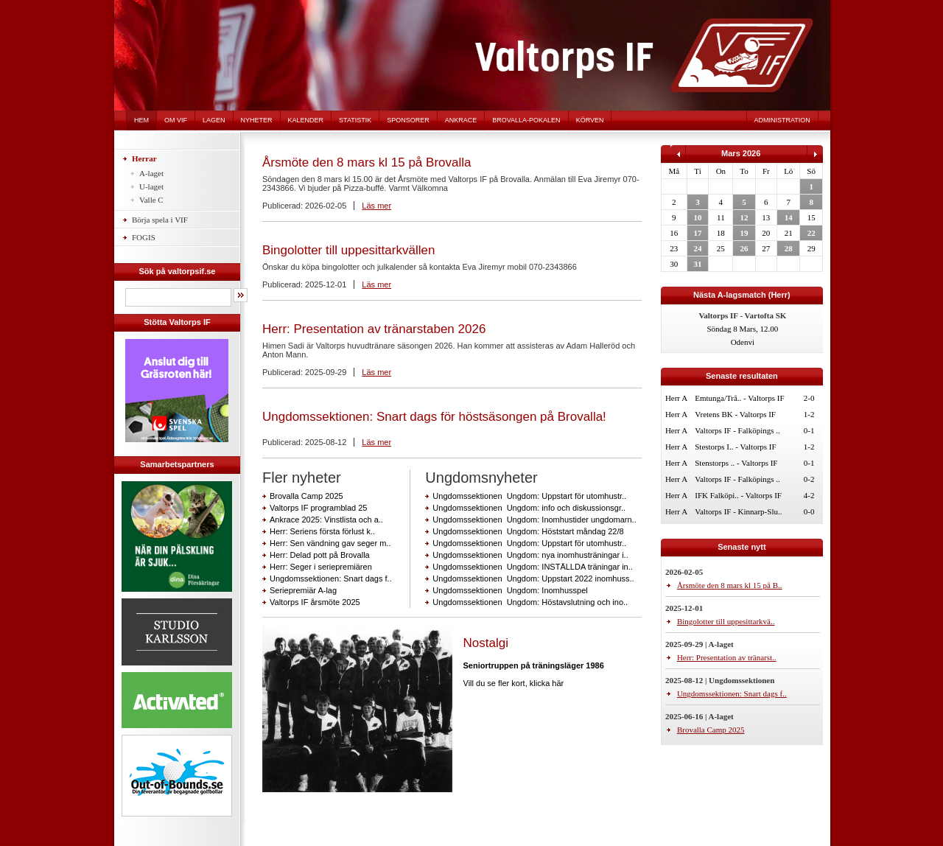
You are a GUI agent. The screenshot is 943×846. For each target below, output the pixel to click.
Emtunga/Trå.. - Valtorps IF (739, 398)
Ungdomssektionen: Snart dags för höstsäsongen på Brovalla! (434, 417)
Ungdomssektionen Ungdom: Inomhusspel (509, 590)
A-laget (151, 173)
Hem (141, 120)
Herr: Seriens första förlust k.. (322, 531)
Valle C (151, 199)
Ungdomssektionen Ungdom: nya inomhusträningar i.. (530, 554)
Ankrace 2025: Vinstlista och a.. (326, 519)
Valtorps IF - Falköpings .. (737, 430)
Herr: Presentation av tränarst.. (727, 657)
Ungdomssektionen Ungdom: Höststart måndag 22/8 (527, 531)
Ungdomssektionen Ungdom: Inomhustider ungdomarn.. (534, 519)
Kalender (306, 120)
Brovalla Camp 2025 (306, 496)
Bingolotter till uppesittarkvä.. (726, 621)
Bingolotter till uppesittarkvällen (348, 250)
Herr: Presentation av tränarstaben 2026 (373, 329)
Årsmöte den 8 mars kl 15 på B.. (729, 585)
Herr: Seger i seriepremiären (321, 566)
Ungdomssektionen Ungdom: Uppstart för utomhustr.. (529, 496)
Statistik (355, 120)
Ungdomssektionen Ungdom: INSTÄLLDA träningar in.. (532, 566)
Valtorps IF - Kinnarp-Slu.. (738, 511)
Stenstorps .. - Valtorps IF (736, 462)
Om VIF (175, 120)
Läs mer (376, 205)
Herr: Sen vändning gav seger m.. (330, 543)
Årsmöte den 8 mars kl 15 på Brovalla (366, 162)
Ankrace (461, 120)
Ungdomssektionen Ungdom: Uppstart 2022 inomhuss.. (533, 578)
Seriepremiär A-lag (303, 590)
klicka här (547, 683)
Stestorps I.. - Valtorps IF (735, 446)
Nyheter (257, 120)
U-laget (151, 186)
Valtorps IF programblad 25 (318, 507)
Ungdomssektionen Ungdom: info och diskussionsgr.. (528, 507)
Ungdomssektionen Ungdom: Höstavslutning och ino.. (530, 602)
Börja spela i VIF (160, 219)
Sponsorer (408, 120)
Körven (590, 120)
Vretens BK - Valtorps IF (735, 414)
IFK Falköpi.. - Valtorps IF (738, 495)
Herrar (144, 158)
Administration (782, 120)
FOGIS (143, 237)
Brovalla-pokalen (526, 120)
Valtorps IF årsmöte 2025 (315, 602)
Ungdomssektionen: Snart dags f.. (331, 578)
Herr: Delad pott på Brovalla (320, 554)
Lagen (214, 120)
